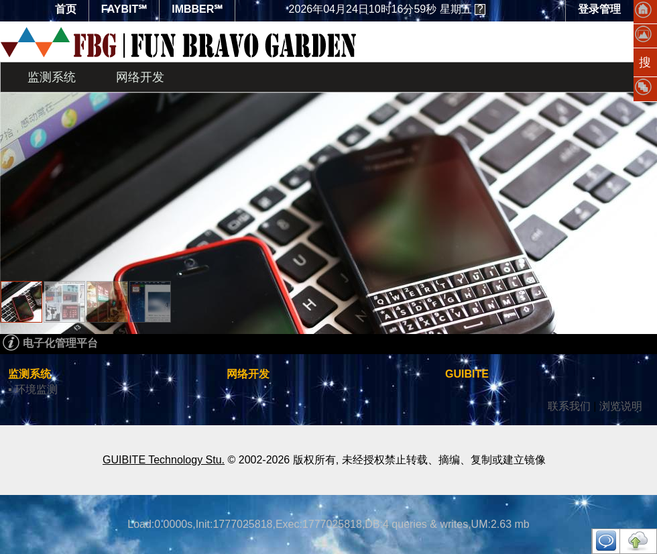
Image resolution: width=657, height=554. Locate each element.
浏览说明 (620, 406)
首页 (65, 9)
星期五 (380, 9)
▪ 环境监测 (33, 389)
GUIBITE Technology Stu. (164, 459)
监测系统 (51, 77)
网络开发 (140, 77)
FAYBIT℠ (124, 9)
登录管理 (599, 9)
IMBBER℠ (197, 9)
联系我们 (569, 406)
